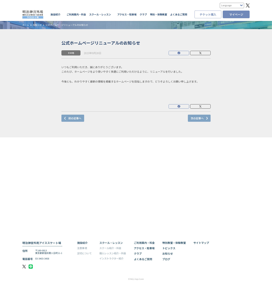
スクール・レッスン (111, 243)
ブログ (166, 259)
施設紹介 (82, 243)
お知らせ (37, 25)
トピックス (168, 248)
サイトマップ (201, 243)
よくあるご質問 (178, 14)
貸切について (84, 253)
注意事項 (82, 248)
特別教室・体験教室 (174, 243)
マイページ (236, 14)
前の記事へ (74, 118)
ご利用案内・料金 (76, 14)
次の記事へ (197, 118)
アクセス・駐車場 (127, 14)
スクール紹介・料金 (110, 248)
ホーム (25, 25)
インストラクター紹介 (111, 258)
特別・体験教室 (158, 14)
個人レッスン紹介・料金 (112, 253)
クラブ (143, 14)
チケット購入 (208, 14)
